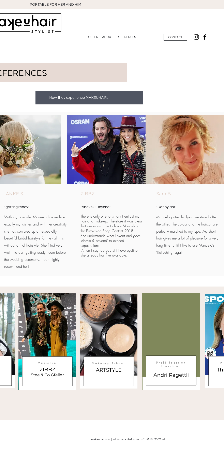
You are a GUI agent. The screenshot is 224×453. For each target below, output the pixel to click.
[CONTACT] (175, 37)
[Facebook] (204, 37)
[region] (47, 341)
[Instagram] (196, 37)
